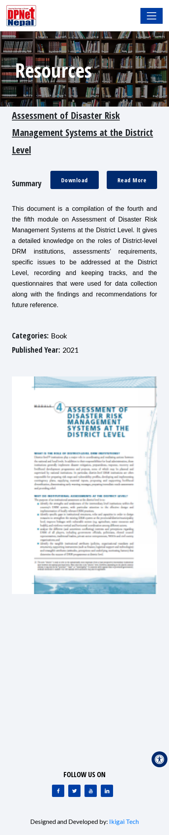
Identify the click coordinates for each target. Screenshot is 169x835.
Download (74, 180)
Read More (132, 180)
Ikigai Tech (124, 821)
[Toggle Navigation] (151, 16)
